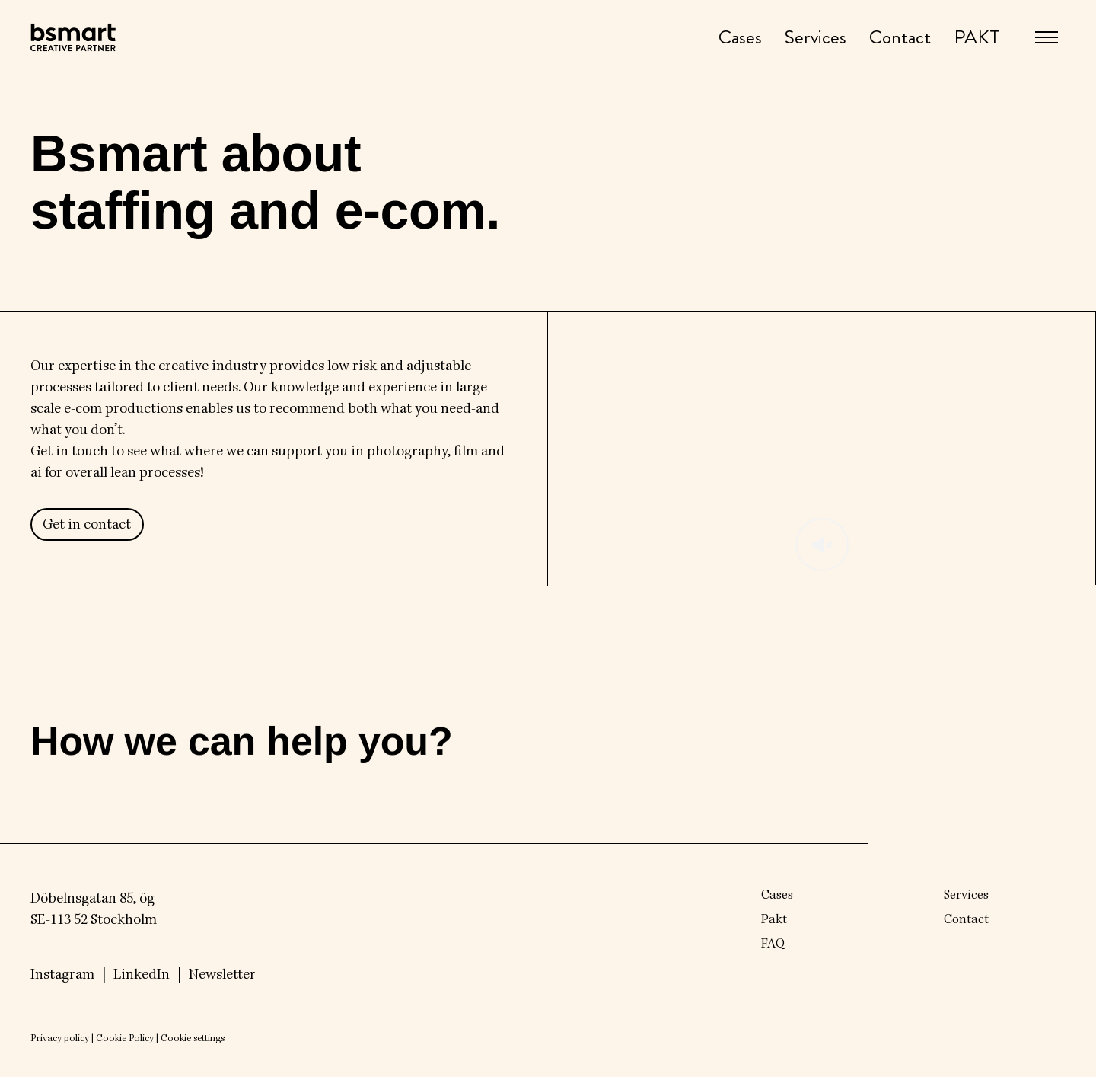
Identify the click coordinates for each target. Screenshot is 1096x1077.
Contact (900, 37)
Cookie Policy (125, 1039)
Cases (740, 37)
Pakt (774, 920)
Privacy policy (59, 1039)
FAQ (773, 944)
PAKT (977, 37)
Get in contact (87, 525)
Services (815, 37)
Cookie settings (193, 1039)
